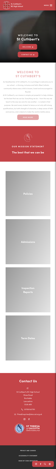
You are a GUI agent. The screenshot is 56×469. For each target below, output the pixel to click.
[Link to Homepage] (18, 5)
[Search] (45, 464)
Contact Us (26, 54)
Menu (46, 5)
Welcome (27, 47)
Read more (28, 117)
